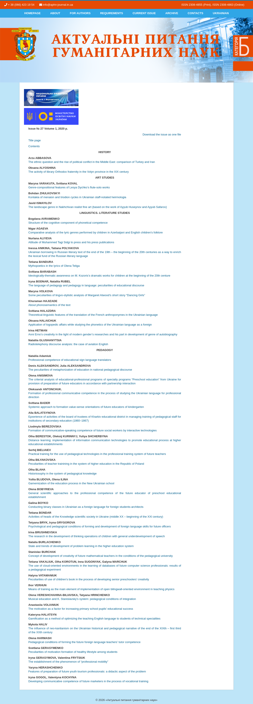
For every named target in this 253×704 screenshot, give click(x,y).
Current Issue (144, 13)
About (55, 13)
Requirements (111, 13)
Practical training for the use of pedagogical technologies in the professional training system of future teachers (97, 454)
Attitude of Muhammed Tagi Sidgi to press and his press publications (71, 242)
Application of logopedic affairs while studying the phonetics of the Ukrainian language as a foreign (90, 324)
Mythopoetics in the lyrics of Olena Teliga (54, 265)
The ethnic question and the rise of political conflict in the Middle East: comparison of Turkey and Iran (91, 162)
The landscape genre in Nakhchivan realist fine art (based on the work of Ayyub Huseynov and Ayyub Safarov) (97, 207)
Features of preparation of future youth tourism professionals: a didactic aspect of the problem (87, 671)
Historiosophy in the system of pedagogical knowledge (62, 473)
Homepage (32, 13)
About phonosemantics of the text (49, 305)
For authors (80, 13)
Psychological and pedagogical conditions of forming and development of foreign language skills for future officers (99, 526)
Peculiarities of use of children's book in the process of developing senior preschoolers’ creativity (88, 579)
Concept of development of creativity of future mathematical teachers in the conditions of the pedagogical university (100, 555)
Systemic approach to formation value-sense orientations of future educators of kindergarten (86, 407)
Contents (34, 146)
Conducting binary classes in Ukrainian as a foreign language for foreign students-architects (86, 506)
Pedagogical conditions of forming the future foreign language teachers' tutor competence (84, 642)
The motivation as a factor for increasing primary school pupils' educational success (80, 608)
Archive (171, 13)
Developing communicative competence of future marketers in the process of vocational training (88, 681)
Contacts (195, 13)
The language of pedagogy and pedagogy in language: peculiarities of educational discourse (86, 285)
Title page (34, 140)
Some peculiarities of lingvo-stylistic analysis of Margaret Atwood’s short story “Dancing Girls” (86, 295)
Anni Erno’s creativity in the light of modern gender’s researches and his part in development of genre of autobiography (102, 334)
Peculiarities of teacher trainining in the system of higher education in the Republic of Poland (86, 463)
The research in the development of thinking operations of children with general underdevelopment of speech (96, 536)
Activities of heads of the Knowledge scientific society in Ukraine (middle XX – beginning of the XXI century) (95, 516)
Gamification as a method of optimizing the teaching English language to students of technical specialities (94, 618)
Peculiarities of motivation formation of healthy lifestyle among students (72, 651)
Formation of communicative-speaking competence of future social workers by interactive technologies (92, 430)
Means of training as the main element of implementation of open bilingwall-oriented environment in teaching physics (101, 589)
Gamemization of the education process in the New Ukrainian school (71, 483)
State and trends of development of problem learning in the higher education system (81, 546)
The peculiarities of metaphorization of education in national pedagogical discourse (80, 369)
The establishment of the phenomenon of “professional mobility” (68, 661)
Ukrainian (221, 13)
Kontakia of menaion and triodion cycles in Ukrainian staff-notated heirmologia (77, 197)
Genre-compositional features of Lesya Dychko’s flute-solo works (69, 187)
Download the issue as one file (162, 134)
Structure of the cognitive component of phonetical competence (68, 222)
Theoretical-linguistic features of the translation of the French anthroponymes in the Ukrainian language (93, 314)
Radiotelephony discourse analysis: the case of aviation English (68, 344)
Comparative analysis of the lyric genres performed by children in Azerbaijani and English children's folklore (95, 232)
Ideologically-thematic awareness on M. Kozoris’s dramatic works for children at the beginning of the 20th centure (99, 275)
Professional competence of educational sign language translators (69, 359)
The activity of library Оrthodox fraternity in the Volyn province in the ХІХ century (78, 171)
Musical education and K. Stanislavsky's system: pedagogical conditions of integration (82, 599)
